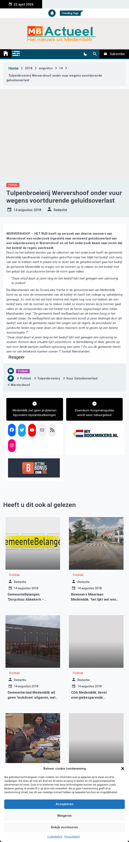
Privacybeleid (72, 836)
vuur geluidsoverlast (82, 378)
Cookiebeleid (54, 836)
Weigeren (64, 816)
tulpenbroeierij (48, 378)
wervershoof (20, 385)
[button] (123, 768)
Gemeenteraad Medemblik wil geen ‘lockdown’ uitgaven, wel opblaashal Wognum (31, 697)
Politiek (12, 184)
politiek (25, 378)
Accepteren (64, 804)
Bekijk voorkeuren (64, 827)
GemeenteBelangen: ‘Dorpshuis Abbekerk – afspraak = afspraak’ (26, 599)
